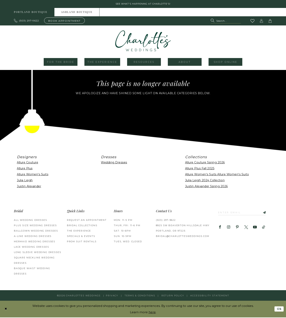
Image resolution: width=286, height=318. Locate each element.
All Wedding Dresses (30, 220)
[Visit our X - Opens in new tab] (246, 228)
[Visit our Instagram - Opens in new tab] (229, 228)
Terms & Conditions (140, 296)
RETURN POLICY (172, 296)
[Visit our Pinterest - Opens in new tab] (237, 228)
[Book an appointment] (64, 21)
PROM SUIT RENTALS (82, 242)
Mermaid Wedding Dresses (34, 242)
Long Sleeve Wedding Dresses (37, 252)
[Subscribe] (267, 213)
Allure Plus (25, 169)
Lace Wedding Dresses (31, 247)
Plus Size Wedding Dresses (35, 226)
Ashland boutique (77, 13)
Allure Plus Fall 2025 (199, 169)
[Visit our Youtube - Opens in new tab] (255, 228)
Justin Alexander (29, 187)
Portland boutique (30, 13)
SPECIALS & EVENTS (81, 236)
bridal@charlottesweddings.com (182, 236)
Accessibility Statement (209, 296)
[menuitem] (30, 13)
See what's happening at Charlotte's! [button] (143, 4)
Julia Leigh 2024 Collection (205, 181)
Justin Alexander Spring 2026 (206, 187)
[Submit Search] (213, 21)
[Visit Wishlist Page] (252, 21)
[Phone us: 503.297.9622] (27, 21)
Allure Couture (27, 163)
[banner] (143, 41)
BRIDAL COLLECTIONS (82, 226)
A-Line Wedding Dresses (32, 236)
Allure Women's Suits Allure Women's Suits (217, 175)
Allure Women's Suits (32, 175)
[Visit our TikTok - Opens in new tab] (264, 228)
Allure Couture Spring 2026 (205, 163)
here (152, 313)
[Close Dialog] (6, 309)
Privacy (112, 296)
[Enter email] (244, 213)
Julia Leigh (25, 181)
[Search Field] (226, 21)
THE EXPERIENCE (79, 231)
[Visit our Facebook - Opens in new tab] (220, 228)
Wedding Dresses (114, 163)
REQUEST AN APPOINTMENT (87, 220)
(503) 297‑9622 (166, 220)
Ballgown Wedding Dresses (36, 231)
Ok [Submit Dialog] (279, 309)
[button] (261, 21)
